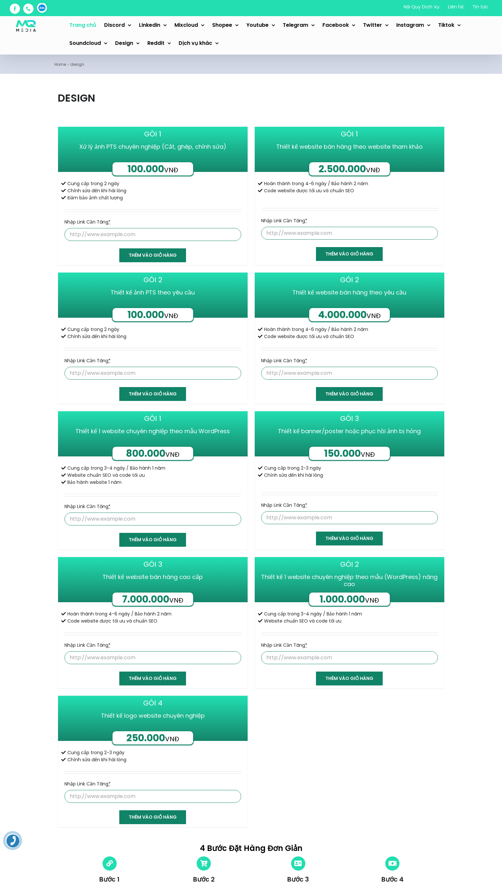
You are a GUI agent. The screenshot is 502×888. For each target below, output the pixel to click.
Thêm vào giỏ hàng (153, 255)
